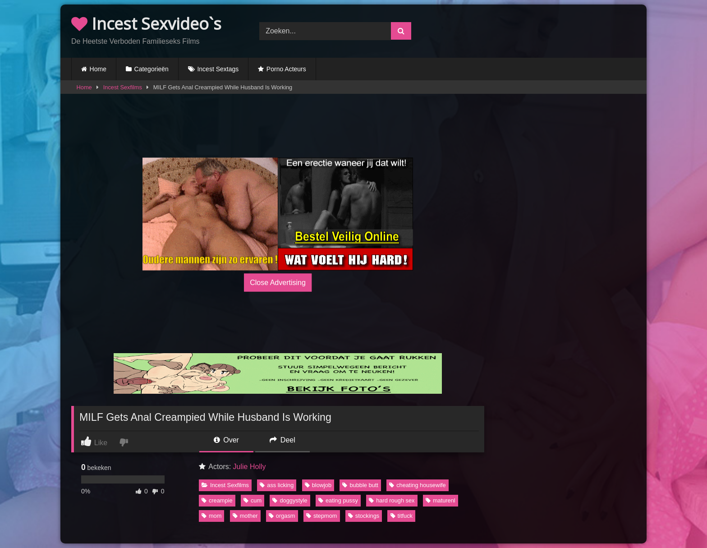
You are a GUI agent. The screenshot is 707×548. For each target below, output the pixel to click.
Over (226, 440)
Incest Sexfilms (122, 87)
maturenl (440, 500)
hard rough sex (391, 500)
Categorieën (151, 69)
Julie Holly (249, 466)
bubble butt (360, 485)
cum (252, 500)
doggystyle (289, 500)
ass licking (277, 485)
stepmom (321, 515)
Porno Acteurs (286, 69)
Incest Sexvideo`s (146, 24)
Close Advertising (278, 282)
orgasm (282, 515)
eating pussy (338, 500)
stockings (363, 515)
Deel (282, 440)
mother (245, 515)
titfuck (401, 515)
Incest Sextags (218, 69)
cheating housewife (417, 485)
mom (211, 515)
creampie (217, 500)
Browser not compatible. (542, 29)
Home (98, 69)
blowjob (318, 485)
